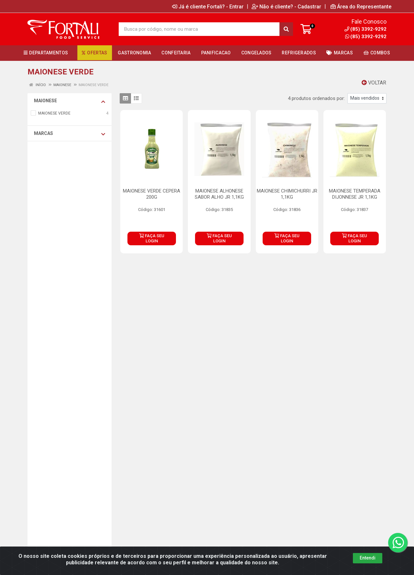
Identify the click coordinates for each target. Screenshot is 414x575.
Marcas (69, 134)
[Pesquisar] (286, 29)
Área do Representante (361, 6)
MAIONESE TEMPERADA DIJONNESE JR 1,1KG (354, 194)
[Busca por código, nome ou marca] (199, 29)
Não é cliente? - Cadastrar (286, 6)
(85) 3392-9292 (366, 36)
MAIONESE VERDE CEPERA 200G (151, 194)
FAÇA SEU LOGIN (151, 238)
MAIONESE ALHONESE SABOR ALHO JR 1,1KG (219, 194)
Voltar (374, 83)
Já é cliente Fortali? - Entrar (208, 6)
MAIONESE (69, 101)
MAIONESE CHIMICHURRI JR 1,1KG (287, 194)
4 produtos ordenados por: (316, 98)
